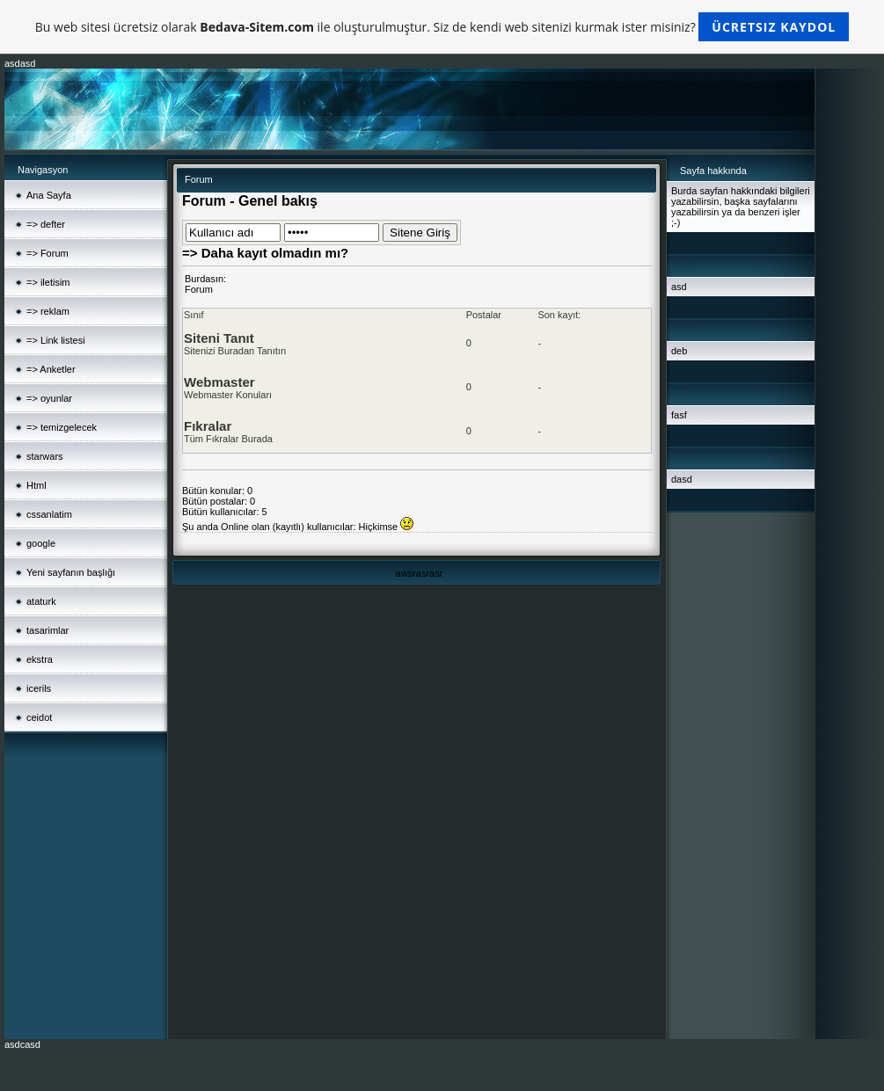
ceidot (39, 717)
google (40, 543)
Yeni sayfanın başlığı (70, 572)
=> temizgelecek (61, 427)
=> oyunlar (49, 398)
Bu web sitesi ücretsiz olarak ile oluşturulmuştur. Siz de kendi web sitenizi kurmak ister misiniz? (442, 26)
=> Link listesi (55, 340)
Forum (199, 289)
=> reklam (47, 311)
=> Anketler (51, 369)
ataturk (41, 601)
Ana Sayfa (48, 195)
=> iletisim (48, 282)
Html (36, 485)
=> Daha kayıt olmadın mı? (265, 252)
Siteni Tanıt (219, 338)
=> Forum (47, 253)
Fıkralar (207, 425)
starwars (44, 456)
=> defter (45, 224)
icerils (38, 688)
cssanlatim (49, 514)
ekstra (39, 659)
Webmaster (219, 382)
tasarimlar (47, 630)
